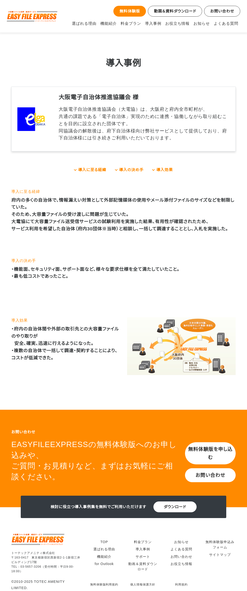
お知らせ (204, 23)
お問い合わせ (222, 11)
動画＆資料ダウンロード (174, 11)
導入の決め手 (131, 170)
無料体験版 (129, 11)
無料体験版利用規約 (104, 580)
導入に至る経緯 (92, 170)
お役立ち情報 (181, 23)
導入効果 (164, 170)
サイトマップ (220, 552)
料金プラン (135, 23)
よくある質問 (227, 23)
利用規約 (181, 580)
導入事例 (157, 23)
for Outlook (104, 561)
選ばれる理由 (89, 23)
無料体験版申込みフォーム (220, 542)
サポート (143, 554)
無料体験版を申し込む (210, 453)
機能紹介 (113, 23)
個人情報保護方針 (142, 580)
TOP (104, 539)
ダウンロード (174, 507)
